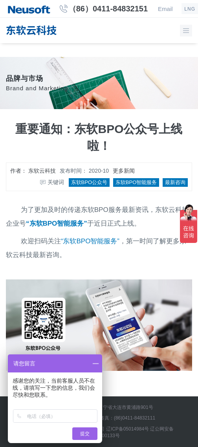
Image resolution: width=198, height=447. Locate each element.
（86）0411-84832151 (108, 8)
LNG (189, 9)
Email (165, 8)
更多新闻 (124, 171)
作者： (33, 171)
